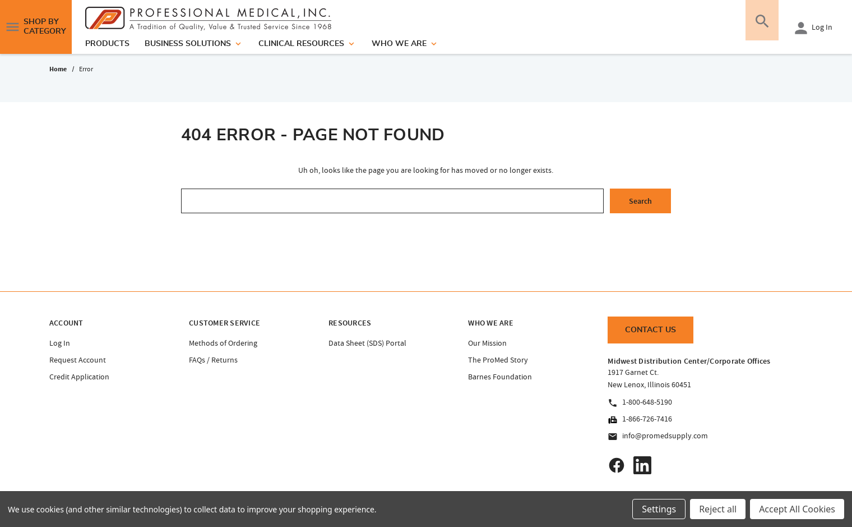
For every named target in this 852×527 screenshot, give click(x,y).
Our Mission (487, 343)
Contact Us (650, 330)
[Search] (758, 27)
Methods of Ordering (223, 343)
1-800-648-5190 (640, 402)
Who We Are (405, 44)
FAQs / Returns (213, 360)
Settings (659, 509)
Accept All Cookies (797, 509)
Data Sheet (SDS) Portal (367, 343)
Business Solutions (194, 44)
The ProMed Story (498, 360)
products (107, 44)
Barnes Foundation (500, 377)
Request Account (77, 360)
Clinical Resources (307, 44)
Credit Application (79, 377)
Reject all (718, 509)
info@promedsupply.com (658, 436)
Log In (812, 28)
